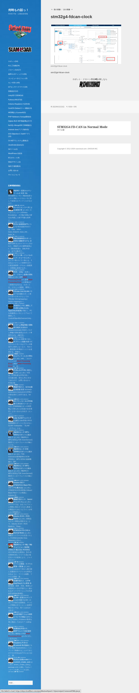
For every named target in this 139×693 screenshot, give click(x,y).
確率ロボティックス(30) (17, 74)
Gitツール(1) (13, 149)
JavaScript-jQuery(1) (16, 145)
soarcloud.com (81, 149)
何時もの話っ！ (18, 10)
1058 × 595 (72, 107)
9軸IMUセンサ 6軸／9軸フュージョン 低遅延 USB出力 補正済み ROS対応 (20, 547)
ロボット (17, 222)
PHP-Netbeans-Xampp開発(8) (19, 117)
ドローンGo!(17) (14, 70)
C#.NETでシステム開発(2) (18, 141)
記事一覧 (17, 205)
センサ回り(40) (14, 83)
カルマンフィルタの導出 (23, 356)
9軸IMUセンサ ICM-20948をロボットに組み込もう (20, 451)
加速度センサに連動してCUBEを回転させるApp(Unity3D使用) (20, 308)
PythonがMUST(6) (15, 100)
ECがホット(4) (14, 158)
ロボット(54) (13, 61)
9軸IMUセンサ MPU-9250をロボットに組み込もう (19, 468)
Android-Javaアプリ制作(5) (18, 129)
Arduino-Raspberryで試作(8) (19, 104)
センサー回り (17, 657)
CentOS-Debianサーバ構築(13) (20, 108)
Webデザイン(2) (14, 162)
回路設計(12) (13, 91)
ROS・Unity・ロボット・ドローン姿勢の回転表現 (20, 274)
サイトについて (14, 175)
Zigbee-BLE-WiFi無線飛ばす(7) (20, 121)
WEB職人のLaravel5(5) (17, 112)
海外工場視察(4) (14, 166)
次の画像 (66, 9)
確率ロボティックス (18, 399)
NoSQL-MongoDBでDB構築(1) (20, 125)
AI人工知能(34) (14, 66)
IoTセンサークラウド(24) (17, 87)
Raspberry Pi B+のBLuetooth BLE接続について (20, 645)
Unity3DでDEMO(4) (15, 95)
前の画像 (57, 9)
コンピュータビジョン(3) (17, 78)
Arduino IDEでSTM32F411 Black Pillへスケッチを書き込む (20, 485)
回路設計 (16, 353)
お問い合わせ (13, 170)
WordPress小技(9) (15, 153)
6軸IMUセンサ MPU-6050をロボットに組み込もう (19, 434)
